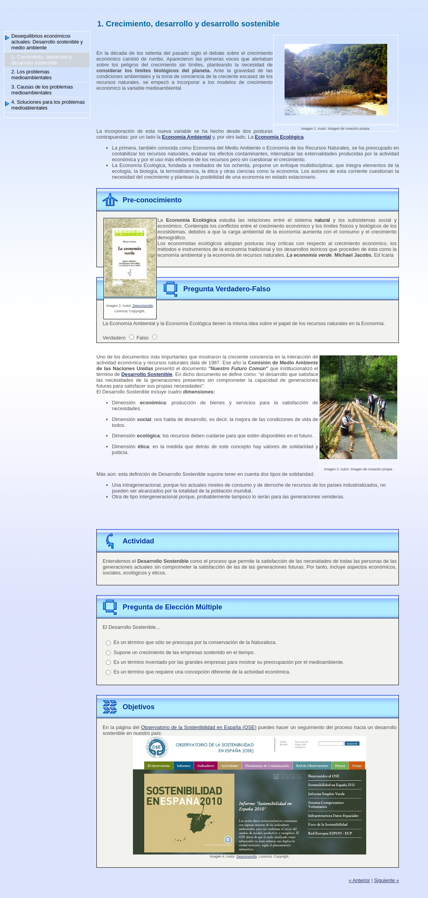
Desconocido (142, 306)
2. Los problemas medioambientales (31, 74)
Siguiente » (386, 880)
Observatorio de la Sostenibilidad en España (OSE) (199, 727)
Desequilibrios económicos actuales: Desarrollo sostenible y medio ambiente (47, 41)
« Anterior (359, 880)
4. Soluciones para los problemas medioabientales (48, 105)
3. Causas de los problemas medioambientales (42, 90)
